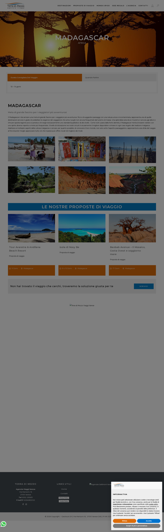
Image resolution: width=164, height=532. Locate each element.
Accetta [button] (149, 521)
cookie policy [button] (153, 504)
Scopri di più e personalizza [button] (136, 526)
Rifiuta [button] (124, 521)
